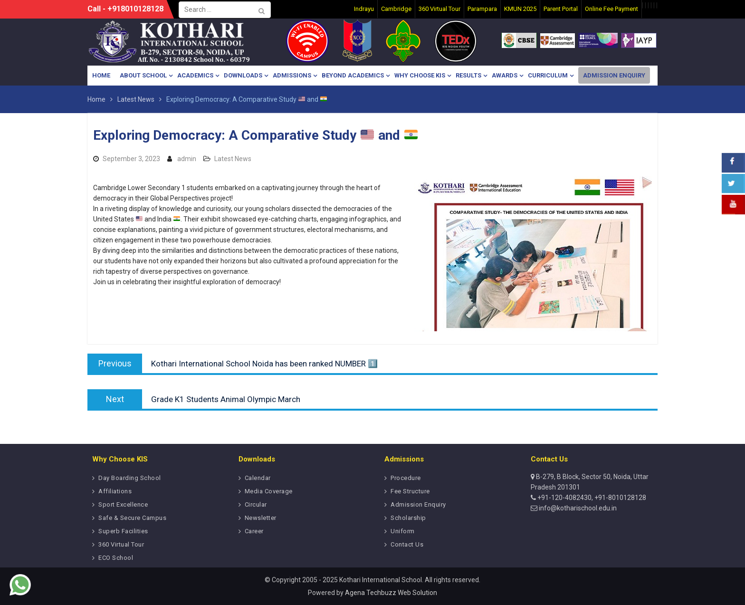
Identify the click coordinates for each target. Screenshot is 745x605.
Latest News (232, 159)
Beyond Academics (353, 75)
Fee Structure (410, 491)
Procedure (406, 477)
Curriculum (548, 75)
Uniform (403, 531)
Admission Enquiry (614, 75)
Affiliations (115, 491)
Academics (195, 75)
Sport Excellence (123, 504)
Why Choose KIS (419, 75)
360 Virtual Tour (121, 544)
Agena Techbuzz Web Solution (391, 592)
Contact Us (407, 544)
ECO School (115, 557)
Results (468, 75)
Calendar (258, 477)
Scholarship (408, 517)
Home (101, 75)
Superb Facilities (123, 531)
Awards (504, 75)
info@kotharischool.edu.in (577, 508)
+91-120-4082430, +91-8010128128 (591, 497)
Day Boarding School (129, 477)
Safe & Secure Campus (132, 517)
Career (254, 531)
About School (143, 75)
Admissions (292, 75)
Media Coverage (269, 491)
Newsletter (261, 517)
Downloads (243, 75)
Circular (256, 504)
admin (186, 159)
